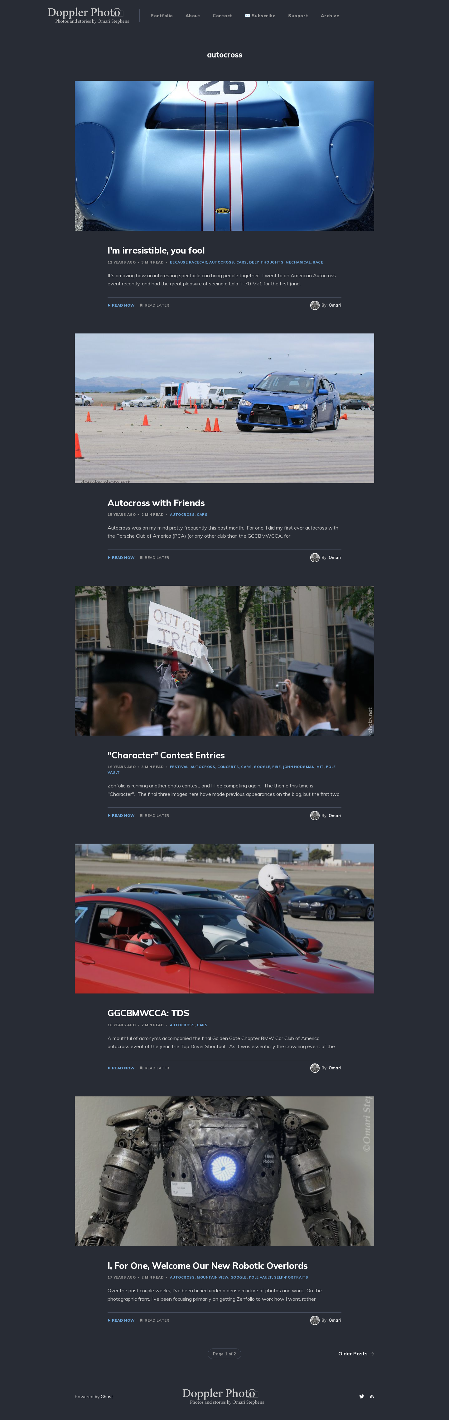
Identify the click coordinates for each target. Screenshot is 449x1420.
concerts (228, 767)
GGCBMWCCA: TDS (148, 1013)
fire (276, 767)
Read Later (157, 305)
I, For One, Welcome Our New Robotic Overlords (208, 1265)
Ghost (107, 1396)
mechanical (298, 262)
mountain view (212, 1277)
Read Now (123, 305)
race (318, 262)
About (193, 15)
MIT (320, 767)
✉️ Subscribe (260, 15)
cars (241, 262)
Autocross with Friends (156, 502)
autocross (221, 262)
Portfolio (162, 15)
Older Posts (356, 1353)
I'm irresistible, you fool (156, 250)
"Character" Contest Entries (166, 755)
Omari (335, 305)
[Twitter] (362, 1396)
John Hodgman (298, 767)
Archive (330, 15)
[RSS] (372, 1396)
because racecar (188, 262)
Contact (222, 15)
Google (262, 767)
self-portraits (291, 1277)
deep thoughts (266, 262)
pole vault (260, 1277)
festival (179, 767)
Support (298, 15)
